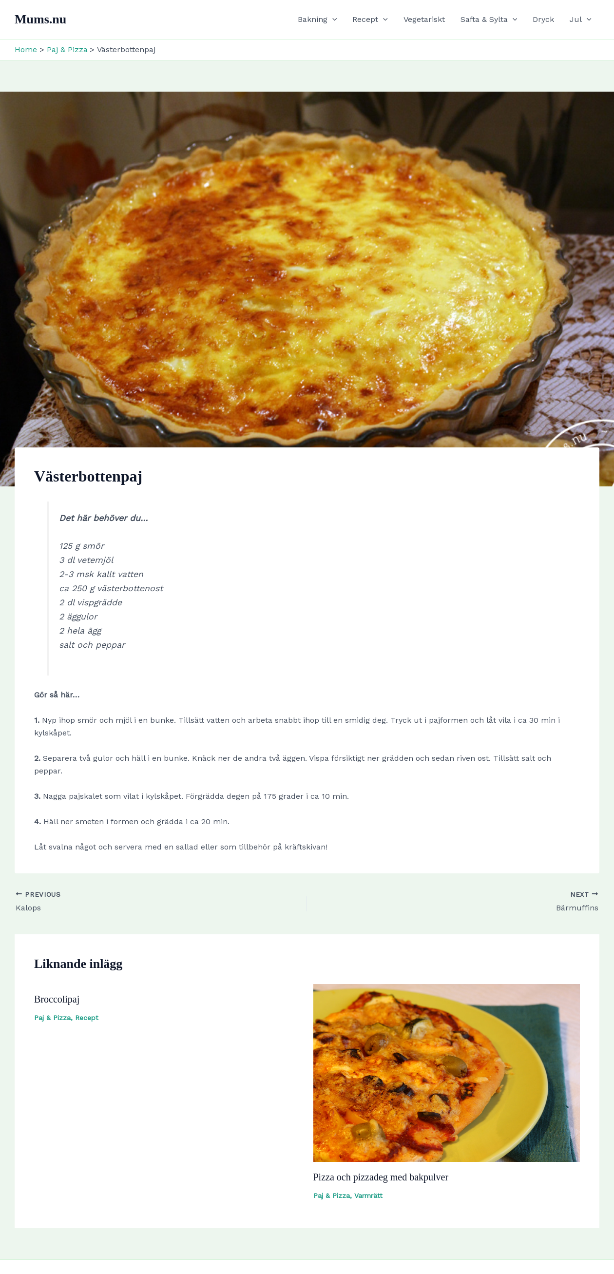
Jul (581, 19)
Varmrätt (368, 1195)
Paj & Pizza (52, 1018)
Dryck (543, 19)
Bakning (317, 19)
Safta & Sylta (489, 19)
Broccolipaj (56, 999)
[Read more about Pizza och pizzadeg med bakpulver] (446, 1072)
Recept (370, 19)
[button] (332, 19)
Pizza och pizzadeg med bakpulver (381, 1177)
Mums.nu (40, 19)
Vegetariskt (424, 19)
